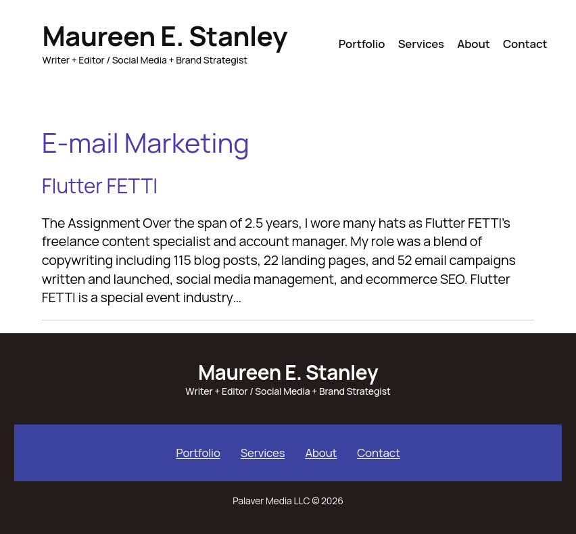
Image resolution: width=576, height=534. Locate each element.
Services (263, 452)
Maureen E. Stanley (165, 35)
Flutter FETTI (100, 185)
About (321, 452)
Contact (378, 452)
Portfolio (198, 452)
